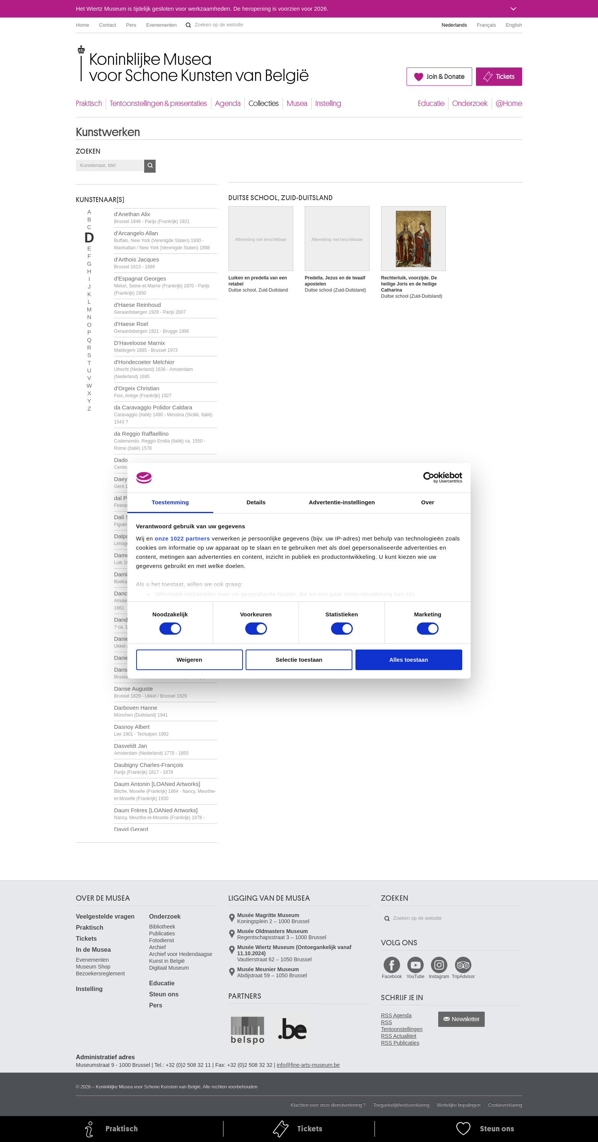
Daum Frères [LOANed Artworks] (159, 813)
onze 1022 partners (182, 538)
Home (82, 25)
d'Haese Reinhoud (150, 308)
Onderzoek (470, 103)
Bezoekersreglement (100, 973)
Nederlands (454, 25)
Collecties (264, 103)
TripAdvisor (463, 976)
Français (486, 25)
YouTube (415, 976)
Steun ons (163, 994)
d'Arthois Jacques (136, 262)
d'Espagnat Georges (161, 285)
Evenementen (161, 25)
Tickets (505, 76)
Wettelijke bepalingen (459, 1105)
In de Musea (93, 949)
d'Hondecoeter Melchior (153, 369)
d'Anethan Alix (152, 217)
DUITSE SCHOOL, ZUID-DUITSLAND (280, 197)
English (514, 25)
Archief (157, 947)
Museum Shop (93, 967)
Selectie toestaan (299, 659)
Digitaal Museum (169, 968)
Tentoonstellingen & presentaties (158, 103)
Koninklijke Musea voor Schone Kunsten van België (77, 49)
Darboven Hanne (141, 711)
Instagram (439, 976)
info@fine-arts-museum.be (308, 1065)
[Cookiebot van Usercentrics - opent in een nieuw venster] (428, 477)
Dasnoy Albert (141, 730)
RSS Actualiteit (398, 1036)
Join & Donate (446, 76)
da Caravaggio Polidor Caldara (163, 414)
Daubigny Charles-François (148, 768)
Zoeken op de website (188, 25)
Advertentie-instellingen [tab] (342, 502)
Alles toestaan (408, 659)
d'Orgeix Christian (143, 391)
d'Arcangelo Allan (162, 240)
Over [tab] (427, 502)
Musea (297, 103)
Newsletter (466, 1019)
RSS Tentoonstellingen (402, 1025)
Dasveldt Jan (151, 749)
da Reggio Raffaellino (159, 440)
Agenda (228, 103)
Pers (131, 25)
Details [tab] (256, 502)
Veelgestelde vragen (105, 916)
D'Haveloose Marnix (146, 346)
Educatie (431, 103)
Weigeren (189, 659)
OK (150, 166)
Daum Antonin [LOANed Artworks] (165, 791)
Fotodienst (161, 940)
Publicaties (162, 933)
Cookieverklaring (505, 1105)
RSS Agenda (396, 1015)
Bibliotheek (162, 927)
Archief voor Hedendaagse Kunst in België (180, 957)
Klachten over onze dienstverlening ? (328, 1105)
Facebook (392, 976)
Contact (107, 25)
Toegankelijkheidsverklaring (401, 1105)
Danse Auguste (150, 692)
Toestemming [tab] (170, 502)
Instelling (328, 103)
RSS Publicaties (400, 1043)
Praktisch (89, 103)
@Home (509, 103)
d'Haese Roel (151, 327)
